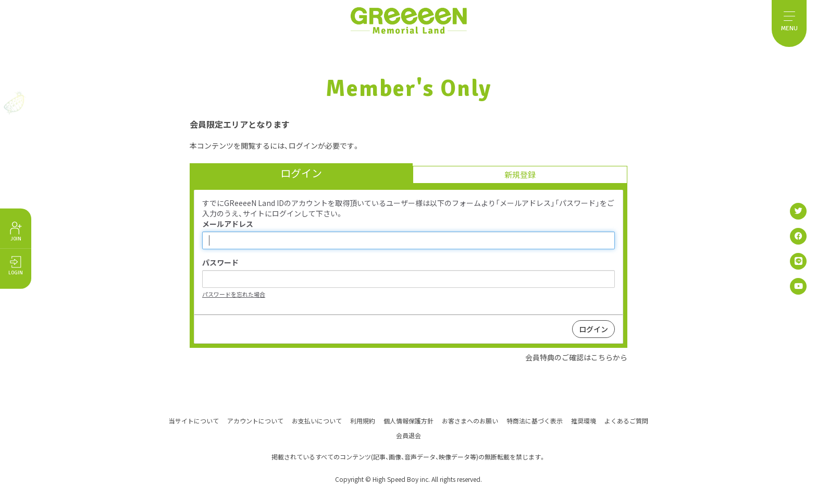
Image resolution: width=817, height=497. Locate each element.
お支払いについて (317, 420)
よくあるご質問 (626, 420)
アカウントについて (255, 420)
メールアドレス (227, 224)
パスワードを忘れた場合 (233, 294)
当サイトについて (194, 420)
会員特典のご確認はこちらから (576, 357)
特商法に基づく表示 (534, 420)
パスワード (220, 262)
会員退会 (408, 435)
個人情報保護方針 (408, 420)
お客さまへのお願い (470, 420)
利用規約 (362, 420)
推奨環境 (583, 420)
